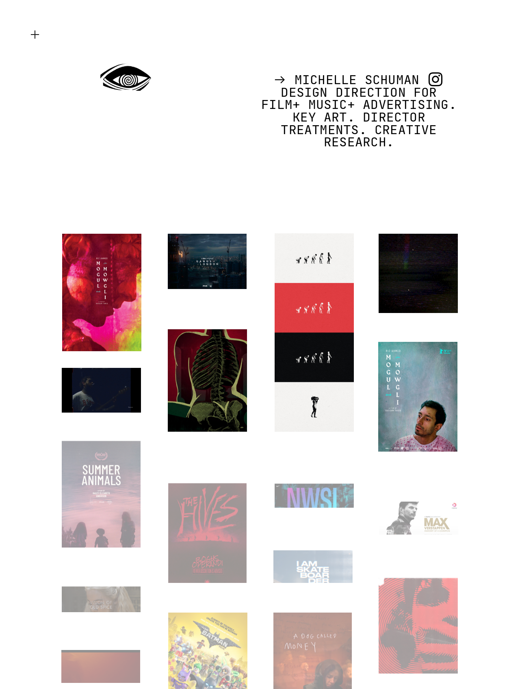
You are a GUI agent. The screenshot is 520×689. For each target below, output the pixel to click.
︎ (35, 34)
